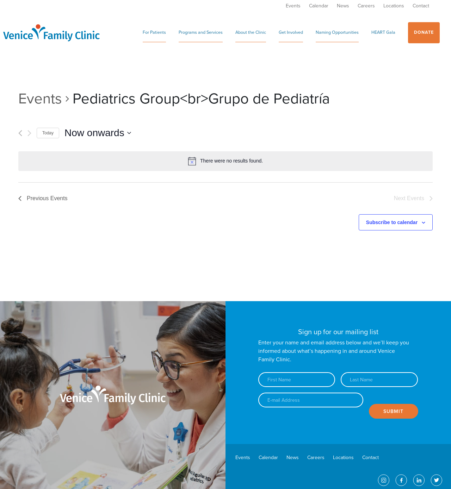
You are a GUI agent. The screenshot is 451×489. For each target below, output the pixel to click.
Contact (421, 6)
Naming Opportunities (337, 32)
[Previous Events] (20, 133)
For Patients (154, 32)
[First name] (296, 379)
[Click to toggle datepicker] (97, 133)
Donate (424, 32)
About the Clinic (250, 32)
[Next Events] (29, 133)
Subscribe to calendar (392, 222)
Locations (393, 6)
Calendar (318, 6)
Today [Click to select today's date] (48, 133)
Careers (366, 6)
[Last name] (379, 379)
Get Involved (291, 32)
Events (293, 6)
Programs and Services (201, 32)
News (343, 6)
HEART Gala (383, 32)
